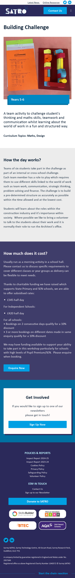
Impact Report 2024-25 (37, 458)
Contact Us (55, 10)
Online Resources (51, 2)
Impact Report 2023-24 (37, 461)
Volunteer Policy (37, 476)
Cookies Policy (37, 465)
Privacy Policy (37, 469)
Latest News (34, 2)
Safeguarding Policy (37, 472)
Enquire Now (16, 368)
